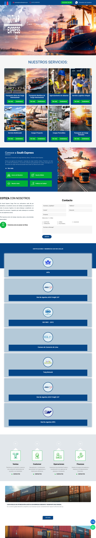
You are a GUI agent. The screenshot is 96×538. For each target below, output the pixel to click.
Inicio (30, 24)
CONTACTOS (15, 473)
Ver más (10, 101)
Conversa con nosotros (85, 2)
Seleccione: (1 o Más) (47, 218)
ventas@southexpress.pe (21, 2)
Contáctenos (74, 24)
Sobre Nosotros (41, 24)
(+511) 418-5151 (35, 2)
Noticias (63, 24)
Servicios (53, 24)
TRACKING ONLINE (66, 2)
